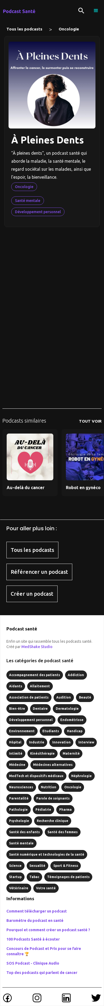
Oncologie (69, 29)
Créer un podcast (32, 594)
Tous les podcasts (24, 29)
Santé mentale (27, 200)
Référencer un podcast (39, 572)
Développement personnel (38, 212)
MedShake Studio (37, 647)
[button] (96, 11)
